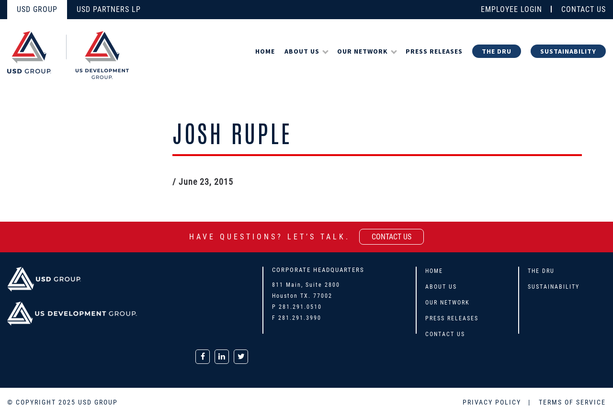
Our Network (362, 51)
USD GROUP (37, 9)
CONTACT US (583, 9)
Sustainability (568, 51)
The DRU (496, 51)
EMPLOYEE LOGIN (511, 9)
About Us (301, 51)
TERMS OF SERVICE (572, 402)
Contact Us (445, 334)
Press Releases (434, 51)
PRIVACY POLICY (493, 402)
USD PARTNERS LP (109, 9)
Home (265, 51)
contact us (391, 236)
